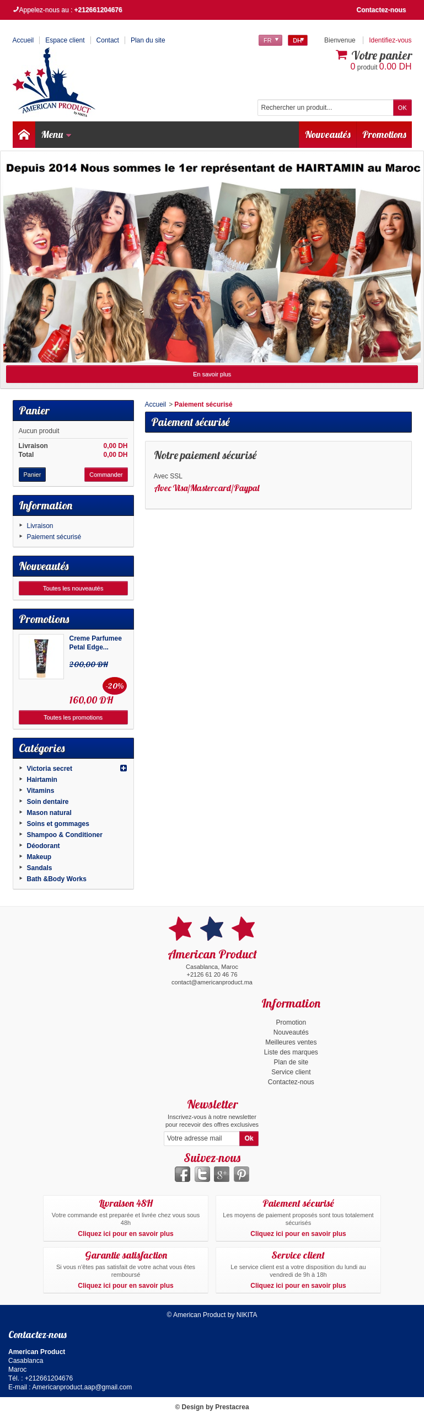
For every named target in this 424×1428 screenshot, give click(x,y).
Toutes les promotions (73, 717)
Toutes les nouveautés (73, 588)
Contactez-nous (381, 10)
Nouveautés (328, 134)
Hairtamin (42, 780)
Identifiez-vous (390, 40)
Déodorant (43, 846)
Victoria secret (50, 768)
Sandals (39, 868)
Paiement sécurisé (54, 537)
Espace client (64, 40)
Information (45, 505)
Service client (290, 1072)
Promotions (384, 134)
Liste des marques (291, 1052)
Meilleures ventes (290, 1042)
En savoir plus (212, 374)
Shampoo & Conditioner (65, 835)
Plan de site (290, 1062)
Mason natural (49, 813)
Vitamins (41, 791)
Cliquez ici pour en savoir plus (125, 1234)
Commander (106, 474)
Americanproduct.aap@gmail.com (82, 1387)
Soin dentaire (48, 802)
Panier (34, 410)
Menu (56, 134)
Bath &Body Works (57, 879)
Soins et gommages (58, 824)
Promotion (291, 1022)
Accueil (156, 404)
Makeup (39, 857)
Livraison (40, 526)
